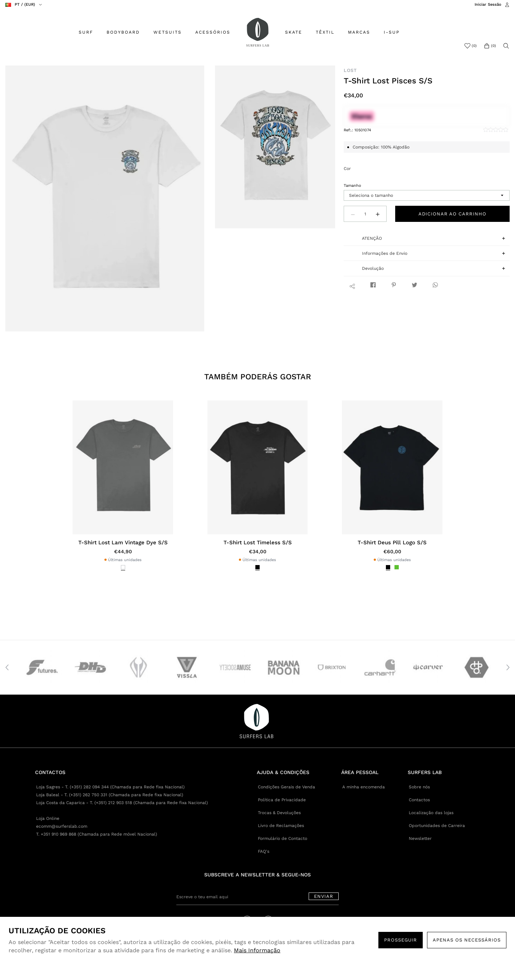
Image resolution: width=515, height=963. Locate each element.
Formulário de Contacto (282, 838)
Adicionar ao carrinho (452, 214)
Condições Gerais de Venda (286, 786)
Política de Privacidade (282, 799)
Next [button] (508, 667)
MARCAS (359, 32)
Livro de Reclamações (281, 825)
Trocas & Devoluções (279, 812)
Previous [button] (7, 667)
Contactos (419, 799)
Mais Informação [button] (257, 950)
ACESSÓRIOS (212, 32)
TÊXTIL (325, 32)
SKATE (293, 32)
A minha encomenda (363, 786)
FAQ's (263, 851)
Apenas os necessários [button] (467, 940)
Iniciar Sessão (488, 4)
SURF (86, 32)
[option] (105, 198)
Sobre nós (419, 786)
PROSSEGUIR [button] (400, 940)
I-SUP (391, 32)
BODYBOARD (123, 32)
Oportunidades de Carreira (437, 825)
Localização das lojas (431, 812)
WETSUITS (167, 32)
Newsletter (420, 838)
